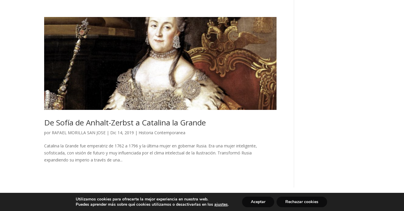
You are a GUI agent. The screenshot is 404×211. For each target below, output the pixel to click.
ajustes (221, 204)
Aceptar (258, 202)
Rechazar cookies (301, 202)
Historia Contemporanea (162, 132)
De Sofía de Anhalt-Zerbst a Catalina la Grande (125, 122)
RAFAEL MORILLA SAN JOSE (79, 132)
